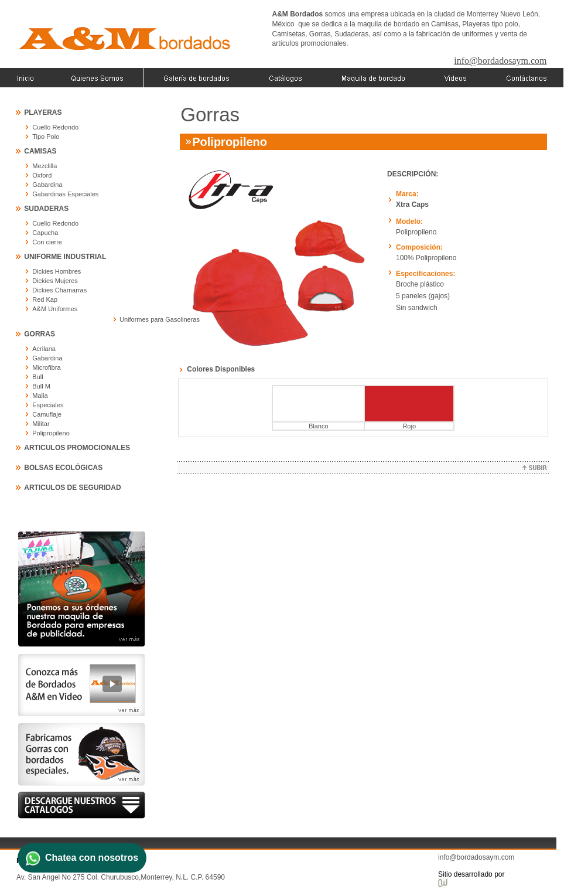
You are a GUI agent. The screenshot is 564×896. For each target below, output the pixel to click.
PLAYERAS (42, 112)
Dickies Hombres (56, 271)
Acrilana (44, 348)
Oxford (42, 175)
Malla (39, 395)
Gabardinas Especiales (65, 193)
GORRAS (39, 334)
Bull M (41, 386)
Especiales (47, 404)
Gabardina (47, 184)
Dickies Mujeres (55, 280)
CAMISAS (40, 151)
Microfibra (46, 367)
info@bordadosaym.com (500, 61)
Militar (40, 423)
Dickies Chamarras (59, 290)
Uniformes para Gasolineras (159, 319)
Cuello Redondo (55, 127)
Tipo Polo (45, 136)
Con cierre (47, 242)
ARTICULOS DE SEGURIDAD (72, 487)
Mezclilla (44, 165)
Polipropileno (51, 433)
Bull (37, 376)
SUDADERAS (46, 209)
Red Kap (44, 299)
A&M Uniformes (54, 308)
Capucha (45, 232)
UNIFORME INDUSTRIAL (65, 257)
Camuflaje (46, 414)
